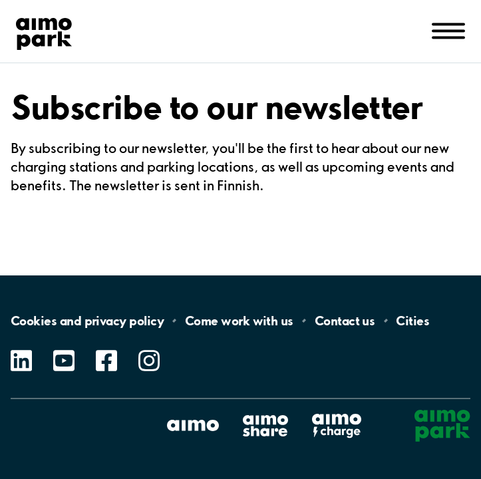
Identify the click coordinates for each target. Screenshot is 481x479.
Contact (345, 321)
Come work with (239, 321)
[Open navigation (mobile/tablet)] (448, 30)
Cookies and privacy (87, 321)
